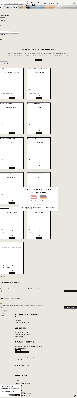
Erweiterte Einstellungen (5, 392)
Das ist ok (18, 395)
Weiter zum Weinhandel (38, 204)
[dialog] (10, 391)
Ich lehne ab (11, 395)
